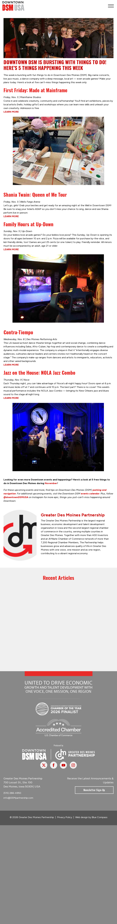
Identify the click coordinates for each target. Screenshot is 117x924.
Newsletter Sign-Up (94, 790)
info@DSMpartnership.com (18, 797)
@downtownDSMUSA (16, 497)
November (51, 483)
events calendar (90, 493)
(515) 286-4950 (12, 793)
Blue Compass (99, 817)
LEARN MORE (11, 111)
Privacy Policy (64, 817)
